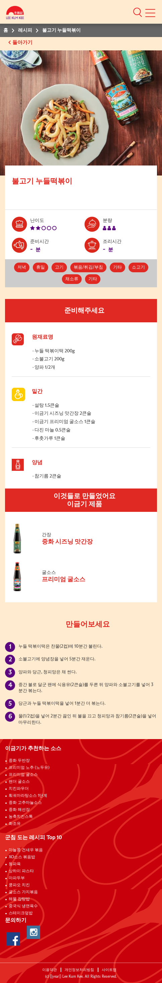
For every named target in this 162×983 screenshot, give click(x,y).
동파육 (15, 864)
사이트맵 (109, 970)
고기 (59, 267)
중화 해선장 (19, 810)
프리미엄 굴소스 (23, 775)
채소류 (71, 279)
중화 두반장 (19, 761)
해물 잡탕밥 (19, 899)
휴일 (40, 267)
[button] (137, 12)
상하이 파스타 (21, 871)
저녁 (21, 267)
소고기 (138, 267)
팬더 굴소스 (19, 782)
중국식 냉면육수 (23, 906)
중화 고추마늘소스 (25, 803)
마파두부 (17, 878)
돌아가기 (23, 42)
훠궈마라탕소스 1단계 (28, 796)
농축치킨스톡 (21, 817)
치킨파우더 (19, 789)
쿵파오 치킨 (19, 885)
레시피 (25, 30)
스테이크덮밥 (21, 913)
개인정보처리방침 (79, 970)
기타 (117, 267)
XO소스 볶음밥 (22, 857)
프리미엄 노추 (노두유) (29, 768)
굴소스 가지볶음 (23, 892)
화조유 (15, 824)
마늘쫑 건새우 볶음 (26, 850)
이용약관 (49, 970)
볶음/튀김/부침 (88, 267)
